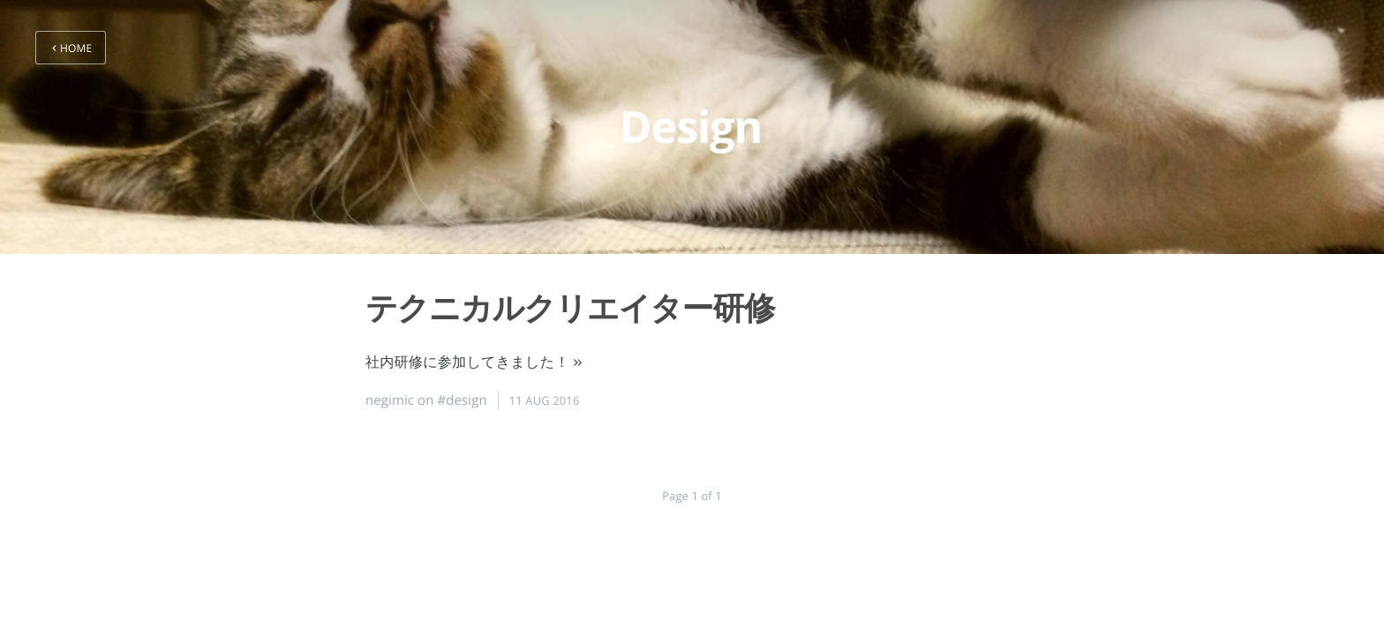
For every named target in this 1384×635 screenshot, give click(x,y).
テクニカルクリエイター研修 (569, 307)
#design (462, 400)
